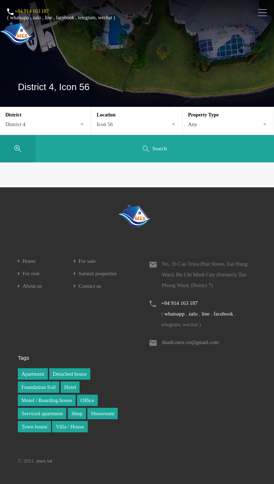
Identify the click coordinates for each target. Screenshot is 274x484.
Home (29, 261)
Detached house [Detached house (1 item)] (70, 374)
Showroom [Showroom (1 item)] (103, 413)
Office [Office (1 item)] (87, 400)
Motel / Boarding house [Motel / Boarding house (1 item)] (46, 400)
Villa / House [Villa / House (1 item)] (70, 427)
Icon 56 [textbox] (105, 124)
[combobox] (45, 124)
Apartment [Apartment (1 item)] (32, 374)
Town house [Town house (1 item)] (34, 427)
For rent (31, 273)
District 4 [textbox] (15, 124)
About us (32, 286)
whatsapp (19, 17)
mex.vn (44, 461)
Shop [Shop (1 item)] (76, 413)
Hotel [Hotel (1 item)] (70, 387)
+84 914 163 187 (32, 11)
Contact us (89, 286)
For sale (87, 261)
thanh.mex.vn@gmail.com (190, 342)
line (48, 17)
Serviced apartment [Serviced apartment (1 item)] (42, 413)
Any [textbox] (192, 124)
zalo (37, 17)
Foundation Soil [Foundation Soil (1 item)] (38, 387)
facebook (65, 17)
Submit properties (97, 273)
